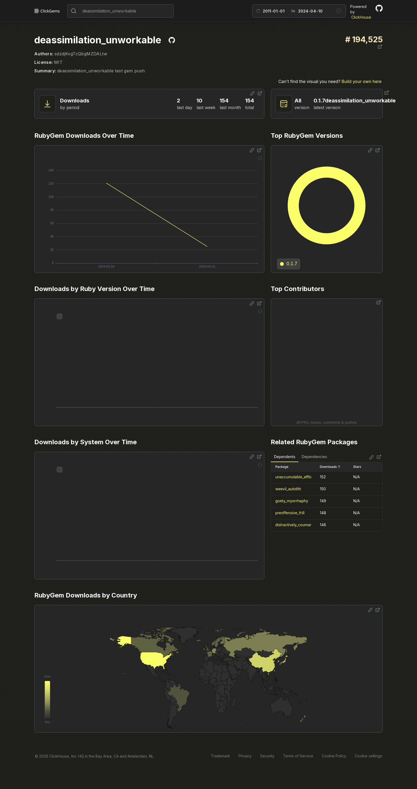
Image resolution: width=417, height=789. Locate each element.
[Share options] (252, 93)
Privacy (245, 756)
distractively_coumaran (295, 524)
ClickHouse (361, 17)
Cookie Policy (334, 756)
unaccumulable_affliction (297, 477)
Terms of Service (298, 756)
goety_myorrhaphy (291, 501)
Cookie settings (368, 756)
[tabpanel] (326, 497)
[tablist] (300, 457)
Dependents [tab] (284, 456)
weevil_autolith (288, 489)
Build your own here (361, 81)
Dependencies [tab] (314, 456)
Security (267, 756)
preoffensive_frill (290, 512)
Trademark (220, 756)
